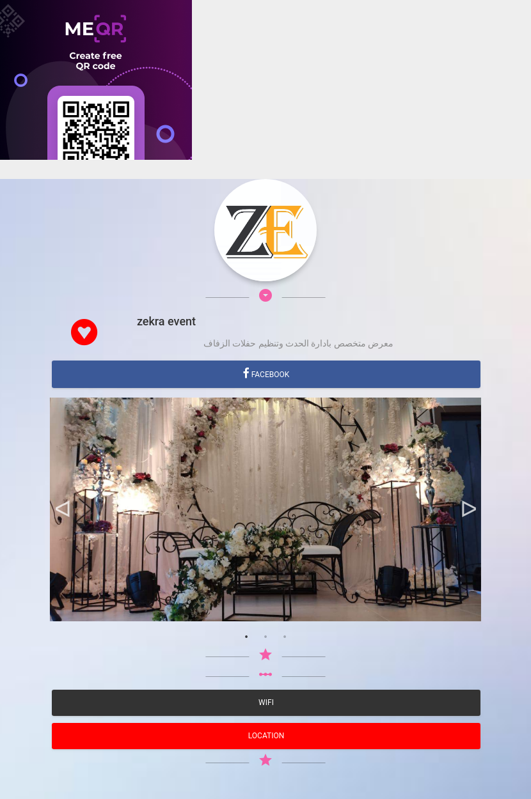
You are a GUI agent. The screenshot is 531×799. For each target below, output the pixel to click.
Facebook (270, 374)
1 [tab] (246, 637)
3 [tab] (284, 637)
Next (468, 509)
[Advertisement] (265, 249)
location (266, 735)
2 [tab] (265, 637)
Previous (62, 509)
